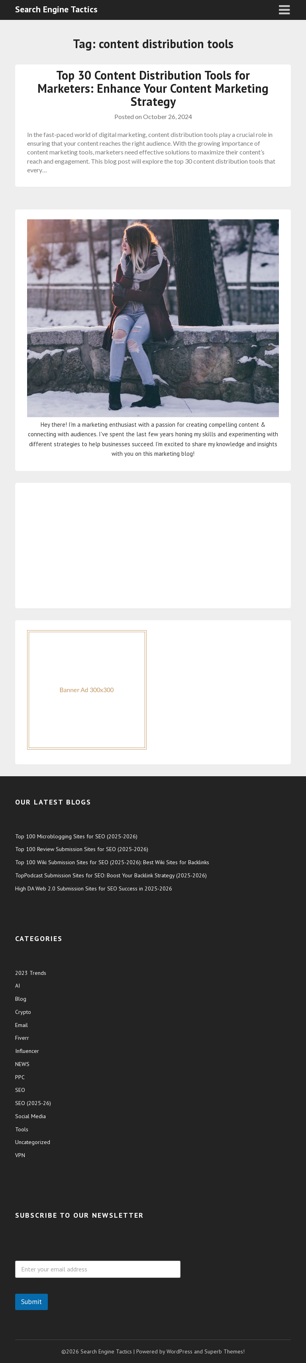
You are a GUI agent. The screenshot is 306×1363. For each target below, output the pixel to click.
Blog (20, 998)
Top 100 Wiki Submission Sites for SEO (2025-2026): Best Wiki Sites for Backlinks (112, 862)
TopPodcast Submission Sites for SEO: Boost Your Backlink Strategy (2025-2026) (111, 875)
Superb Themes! (224, 1351)
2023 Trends (30, 972)
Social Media (30, 1116)
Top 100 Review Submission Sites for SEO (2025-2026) (81, 849)
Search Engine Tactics (56, 9)
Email (21, 1025)
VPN (20, 1155)
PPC (20, 1077)
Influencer (27, 1050)
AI (17, 985)
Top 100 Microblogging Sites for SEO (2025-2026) (76, 836)
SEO (20, 1090)
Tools (21, 1129)
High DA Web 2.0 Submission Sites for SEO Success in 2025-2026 (93, 888)
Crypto (23, 1011)
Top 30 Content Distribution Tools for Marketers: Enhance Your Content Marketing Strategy (153, 88)
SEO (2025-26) (33, 1103)
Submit (31, 1301)
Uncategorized (32, 1142)
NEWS (22, 1064)
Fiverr (22, 1037)
